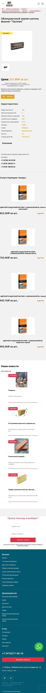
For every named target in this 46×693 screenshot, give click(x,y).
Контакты (5, 646)
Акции (4, 639)
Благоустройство (7, 578)
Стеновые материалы (9, 561)
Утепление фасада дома (10, 575)
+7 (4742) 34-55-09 (8, 160)
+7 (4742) (12, 653)
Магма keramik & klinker (10, 596)
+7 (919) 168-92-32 (8, 167)
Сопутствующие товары (10, 582)
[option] (17, 46)
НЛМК (4, 610)
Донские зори (6, 607)
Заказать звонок (23, 540)
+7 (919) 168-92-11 (8, 163)
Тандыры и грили (8, 585)
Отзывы (5, 635)
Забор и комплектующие (10, 568)
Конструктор (6, 642)
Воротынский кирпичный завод (10, 614)
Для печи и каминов (9, 565)
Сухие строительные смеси (11, 572)
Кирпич (4, 558)
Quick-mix (5, 603)
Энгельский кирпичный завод (10, 620)
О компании (6, 632)
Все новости (6, 371)
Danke (4, 600)
